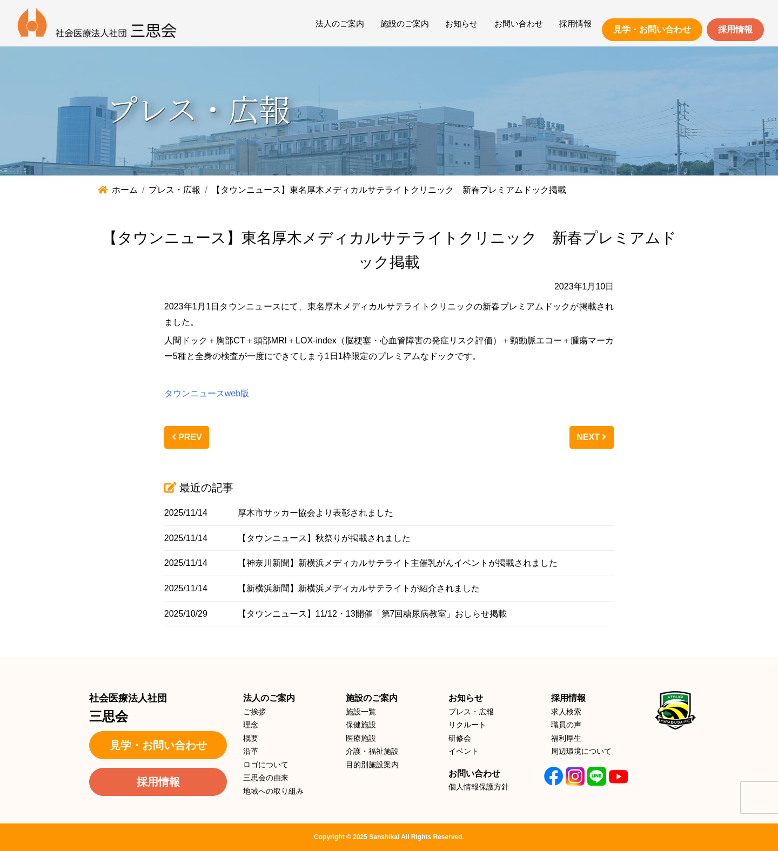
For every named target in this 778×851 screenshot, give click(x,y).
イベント (463, 751)
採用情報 (575, 23)
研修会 (459, 738)
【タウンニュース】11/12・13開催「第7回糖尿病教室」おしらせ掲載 (372, 613)
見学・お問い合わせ (652, 29)
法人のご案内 (340, 23)
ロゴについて (266, 764)
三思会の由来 (266, 777)
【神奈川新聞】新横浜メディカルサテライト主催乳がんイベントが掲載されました (398, 563)
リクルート (467, 724)
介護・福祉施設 (372, 751)
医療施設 (361, 738)
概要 (250, 738)
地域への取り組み (273, 791)
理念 (250, 724)
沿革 (250, 751)
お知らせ (461, 23)
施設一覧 (361, 711)
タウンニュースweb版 (206, 393)
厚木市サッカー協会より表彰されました (315, 512)
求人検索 (566, 711)
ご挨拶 (254, 711)
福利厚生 (566, 738)
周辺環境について (581, 751)
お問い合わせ (518, 23)
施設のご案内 (404, 23)
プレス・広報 (471, 711)
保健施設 (361, 724)
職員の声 (566, 724)
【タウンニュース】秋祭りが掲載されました (324, 538)
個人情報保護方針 (478, 786)
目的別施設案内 (372, 764)
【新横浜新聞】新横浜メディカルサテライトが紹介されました (359, 588)
